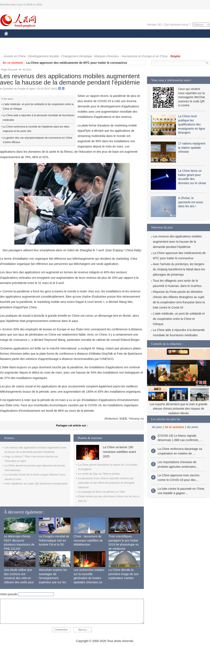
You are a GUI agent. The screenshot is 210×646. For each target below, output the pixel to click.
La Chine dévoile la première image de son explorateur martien (124, 574)
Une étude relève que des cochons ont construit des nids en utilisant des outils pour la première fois (19, 578)
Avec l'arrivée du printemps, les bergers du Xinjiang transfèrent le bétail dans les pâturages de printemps (179, 269)
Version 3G (154, 24)
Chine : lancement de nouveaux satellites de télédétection (88, 540)
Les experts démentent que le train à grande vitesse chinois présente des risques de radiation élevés (178, 408)
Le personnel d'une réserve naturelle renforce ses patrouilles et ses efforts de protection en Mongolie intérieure (106, 483)
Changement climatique (76, 56)
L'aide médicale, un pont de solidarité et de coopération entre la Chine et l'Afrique (38, 106)
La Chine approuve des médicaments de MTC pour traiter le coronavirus (76, 62)
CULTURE (103, 39)
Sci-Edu (26, 69)
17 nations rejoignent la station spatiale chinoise (191, 147)
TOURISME (175, 39)
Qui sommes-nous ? (177, 24)
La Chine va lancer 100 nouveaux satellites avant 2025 (119, 451)
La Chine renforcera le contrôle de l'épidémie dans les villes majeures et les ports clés (36, 129)
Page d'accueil (9, 69)
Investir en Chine (15, 56)
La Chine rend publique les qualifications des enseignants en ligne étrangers (191, 124)
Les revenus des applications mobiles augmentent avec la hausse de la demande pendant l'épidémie (177, 242)
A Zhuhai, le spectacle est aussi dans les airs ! (190, 202)
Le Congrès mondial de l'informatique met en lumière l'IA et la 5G (54, 540)
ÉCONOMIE (29, 39)
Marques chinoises (106, 56)
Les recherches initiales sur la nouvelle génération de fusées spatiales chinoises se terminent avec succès (89, 578)
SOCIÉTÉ (122, 39)
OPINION (195, 39)
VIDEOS (30, 48)
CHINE (11, 39)
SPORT (158, 39)
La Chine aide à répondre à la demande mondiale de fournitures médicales (38, 117)
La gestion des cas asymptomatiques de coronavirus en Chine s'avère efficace (37, 140)
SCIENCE (85, 39)
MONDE (49, 39)
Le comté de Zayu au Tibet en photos (99, 473)
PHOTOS (12, 48)
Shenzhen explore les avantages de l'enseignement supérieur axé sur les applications (53, 578)
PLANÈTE (141, 39)
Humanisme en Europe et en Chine (145, 56)
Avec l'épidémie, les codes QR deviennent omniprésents (36, 483)
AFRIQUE (66, 39)
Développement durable (43, 56)
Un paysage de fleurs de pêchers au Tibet (101, 491)
